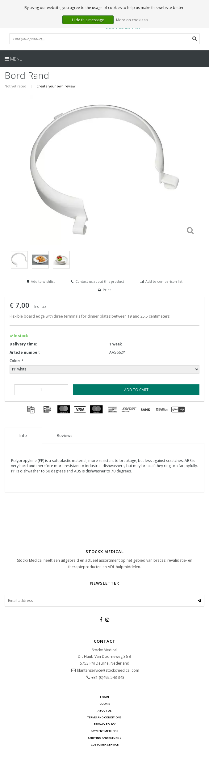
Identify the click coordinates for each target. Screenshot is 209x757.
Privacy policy (104, 724)
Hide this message (88, 20)
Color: (16, 360)
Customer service (105, 744)
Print (107, 289)
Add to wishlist (43, 281)
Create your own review (55, 86)
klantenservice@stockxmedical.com (108, 670)
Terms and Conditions (104, 717)
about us (105, 710)
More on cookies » (132, 20)
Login (104, 697)
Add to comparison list (163, 281)
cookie (104, 704)
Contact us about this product (99, 281)
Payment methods (104, 731)
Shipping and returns (104, 738)
